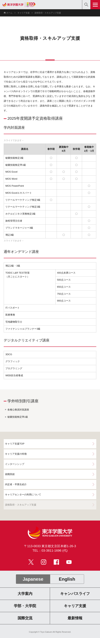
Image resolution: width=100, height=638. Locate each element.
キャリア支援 (23, 13)
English (67, 579)
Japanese (33, 579)
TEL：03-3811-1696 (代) (49, 550)
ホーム (9, 13)
